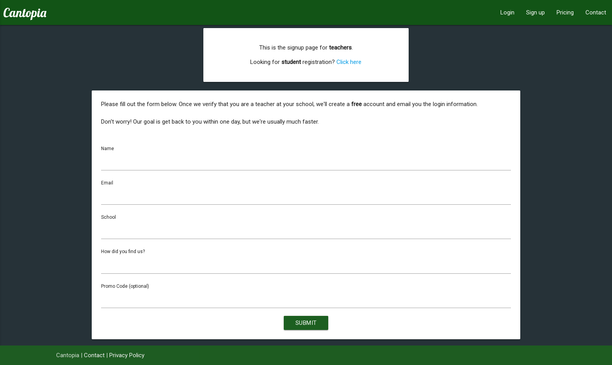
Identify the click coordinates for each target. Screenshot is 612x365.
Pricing (565, 12)
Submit (306, 323)
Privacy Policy (126, 355)
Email (107, 183)
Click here (348, 62)
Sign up (535, 12)
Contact (595, 12)
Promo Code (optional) (125, 286)
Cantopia (24, 12)
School (108, 217)
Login (507, 12)
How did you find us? (123, 252)
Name (107, 148)
